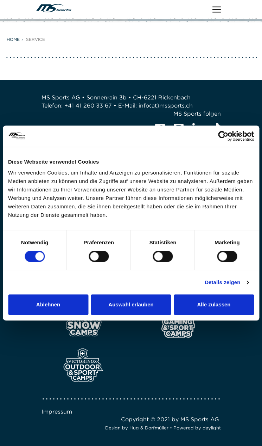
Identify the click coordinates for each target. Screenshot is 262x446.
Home (13, 39)
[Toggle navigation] (216, 9)
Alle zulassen (213, 304)
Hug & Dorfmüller (148, 427)
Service (35, 39)
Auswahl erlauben (130, 304)
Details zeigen (222, 282)
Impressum (56, 411)
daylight (212, 427)
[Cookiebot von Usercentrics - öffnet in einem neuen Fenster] (223, 136)
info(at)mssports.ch (166, 105)
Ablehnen (48, 304)
